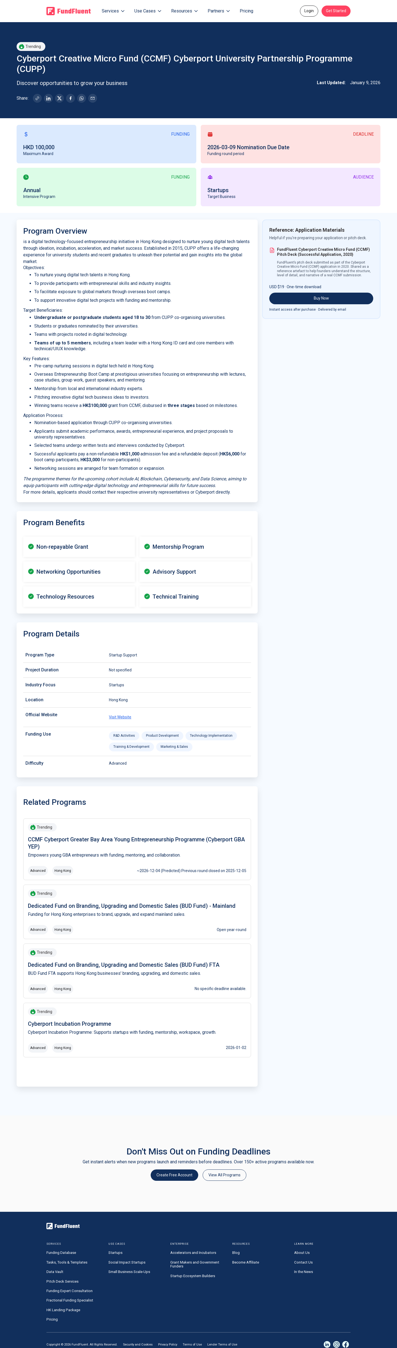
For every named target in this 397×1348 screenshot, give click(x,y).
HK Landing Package (63, 1310)
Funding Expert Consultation (69, 1291)
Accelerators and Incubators (193, 1253)
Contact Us (303, 1262)
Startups (115, 1253)
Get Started (336, 11)
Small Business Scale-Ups (129, 1272)
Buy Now (321, 298)
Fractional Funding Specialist (69, 1300)
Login (309, 11)
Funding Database (61, 1253)
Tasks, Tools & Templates (66, 1262)
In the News (303, 1272)
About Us (302, 1253)
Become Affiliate (245, 1262)
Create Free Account (174, 1175)
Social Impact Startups (126, 1262)
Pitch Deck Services (62, 1281)
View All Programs (224, 1175)
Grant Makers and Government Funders (194, 1264)
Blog (236, 1253)
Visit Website (120, 717)
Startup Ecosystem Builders (192, 1276)
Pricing (246, 11)
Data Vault (54, 1272)
